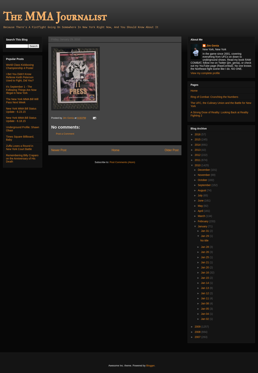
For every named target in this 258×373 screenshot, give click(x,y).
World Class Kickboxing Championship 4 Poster (20, 66)
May (200, 205)
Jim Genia (212, 45)
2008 (198, 331)
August (202, 190)
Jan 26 (205, 252)
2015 (198, 139)
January (203, 226)
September (204, 185)
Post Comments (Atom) (122, 162)
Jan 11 (205, 298)
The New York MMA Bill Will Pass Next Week (22, 101)
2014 (198, 144)
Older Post (172, 150)
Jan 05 (205, 308)
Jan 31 (205, 230)
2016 (198, 134)
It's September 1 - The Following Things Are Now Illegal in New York (21, 90)
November (204, 174)
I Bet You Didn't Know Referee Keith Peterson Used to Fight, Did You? (20, 77)
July (200, 195)
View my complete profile (205, 73)
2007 (198, 337)
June (201, 200)
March (202, 216)
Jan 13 (205, 288)
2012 (198, 154)
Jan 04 (205, 313)
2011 (198, 160)
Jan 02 (205, 318)
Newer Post (58, 150)
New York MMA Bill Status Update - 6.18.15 (21, 119)
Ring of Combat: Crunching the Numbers (214, 96)
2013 (198, 149)
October (203, 180)
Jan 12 (205, 293)
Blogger (150, 365)
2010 (198, 165)
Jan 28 (205, 246)
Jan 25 (205, 257)
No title (204, 240)
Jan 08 (205, 303)
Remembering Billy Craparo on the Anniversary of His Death (22, 158)
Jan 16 (205, 272)
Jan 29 (205, 235)
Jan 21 (205, 262)
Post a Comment (65, 133)
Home (116, 150)
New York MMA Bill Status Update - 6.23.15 (21, 110)
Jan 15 (205, 277)
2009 (198, 326)
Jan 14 (205, 282)
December (204, 169)
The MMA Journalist (55, 17)
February (203, 221)
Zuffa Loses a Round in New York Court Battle (19, 147)
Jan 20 (205, 267)
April (201, 210)
